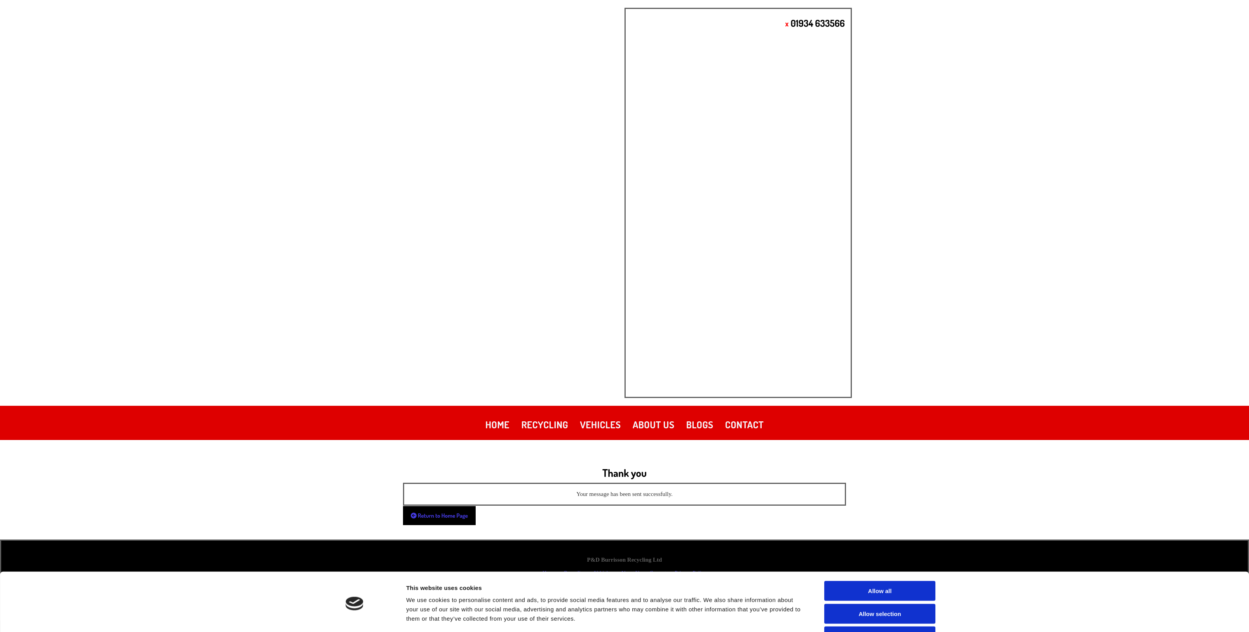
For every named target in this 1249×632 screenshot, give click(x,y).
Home (497, 424)
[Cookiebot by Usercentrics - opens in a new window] (355, 617)
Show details (712, 616)
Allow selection (879, 586)
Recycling (545, 424)
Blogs (699, 424)
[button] (439, 515)
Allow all (880, 563)
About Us (654, 424)
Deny (880, 609)
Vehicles (600, 424)
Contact (744, 424)
